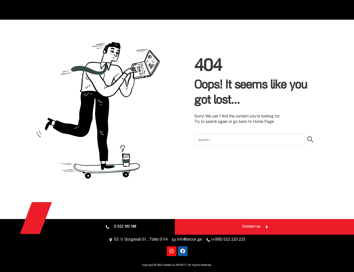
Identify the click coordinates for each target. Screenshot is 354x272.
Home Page (263, 122)
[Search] (310, 140)
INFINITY (181, 265)
